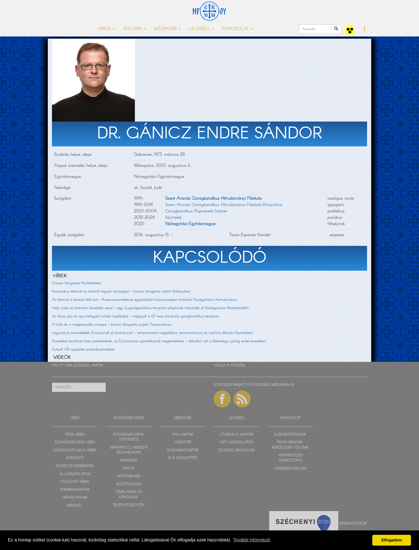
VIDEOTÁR (182, 442)
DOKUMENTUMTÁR (183, 450)
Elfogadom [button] (391, 540)
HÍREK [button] (106, 28)
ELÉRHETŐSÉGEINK (290, 434)
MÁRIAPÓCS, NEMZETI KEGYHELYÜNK (129, 450)
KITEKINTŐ (75, 458)
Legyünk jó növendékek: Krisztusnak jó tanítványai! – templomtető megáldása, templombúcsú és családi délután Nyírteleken (152, 333)
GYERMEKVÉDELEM (290, 468)
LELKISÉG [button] (201, 28)
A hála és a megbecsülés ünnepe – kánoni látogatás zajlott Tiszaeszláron (111, 324)
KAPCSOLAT (290, 418)
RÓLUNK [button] (134, 28)
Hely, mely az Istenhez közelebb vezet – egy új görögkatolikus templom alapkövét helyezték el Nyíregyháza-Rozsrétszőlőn (150, 308)
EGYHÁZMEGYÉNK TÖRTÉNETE (128, 437)
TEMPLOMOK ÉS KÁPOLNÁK (128, 495)
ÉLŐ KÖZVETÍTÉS (182, 458)
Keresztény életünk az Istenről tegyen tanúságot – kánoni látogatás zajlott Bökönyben (121, 291)
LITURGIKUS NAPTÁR (236, 434)
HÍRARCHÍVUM (74, 497)
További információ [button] (251, 540)
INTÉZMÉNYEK (129, 476)
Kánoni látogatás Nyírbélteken (76, 283)
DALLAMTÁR (182, 434)
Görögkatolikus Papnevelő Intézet (196, 211)
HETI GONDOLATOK (236, 442)
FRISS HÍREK (75, 434)
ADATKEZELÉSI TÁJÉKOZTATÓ (290, 458)
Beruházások (353, 523)
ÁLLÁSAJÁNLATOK (74, 474)
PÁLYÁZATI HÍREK (75, 482)
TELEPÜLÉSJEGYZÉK (128, 505)
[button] (364, 29)
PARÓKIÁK (128, 460)
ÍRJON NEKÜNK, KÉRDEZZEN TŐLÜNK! (290, 445)
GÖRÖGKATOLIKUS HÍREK (74, 450)
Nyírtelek (173, 217)
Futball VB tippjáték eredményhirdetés (83, 349)
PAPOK (97, 365)
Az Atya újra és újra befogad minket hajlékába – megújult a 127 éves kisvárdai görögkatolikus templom (135, 316)
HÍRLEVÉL (75, 505)
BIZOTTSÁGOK (128, 484)
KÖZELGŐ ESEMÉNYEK (75, 466)
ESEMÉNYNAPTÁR (75, 490)
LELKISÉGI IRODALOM (236, 450)
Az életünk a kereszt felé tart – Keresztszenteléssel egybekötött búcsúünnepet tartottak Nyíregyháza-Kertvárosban (144, 299)
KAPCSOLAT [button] (237, 28)
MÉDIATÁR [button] (167, 28)
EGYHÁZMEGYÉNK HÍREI (75, 442)
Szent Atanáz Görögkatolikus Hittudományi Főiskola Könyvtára (223, 205)
